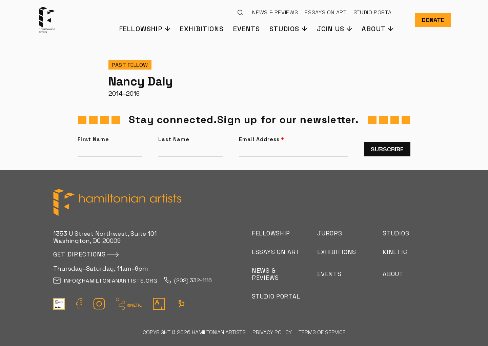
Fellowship (271, 233)
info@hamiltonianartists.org (105, 281)
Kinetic (395, 252)
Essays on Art (325, 12)
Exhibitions (202, 28)
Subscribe (387, 149)
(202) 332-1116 (188, 280)
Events (246, 28)
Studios (396, 233)
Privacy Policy (272, 332)
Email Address (261, 139)
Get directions (79, 254)
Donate (433, 20)
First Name (93, 139)
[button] (144, 28)
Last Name (173, 139)
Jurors (329, 233)
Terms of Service (322, 332)
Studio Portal (373, 12)
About (393, 274)
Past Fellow (130, 65)
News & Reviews (275, 12)
